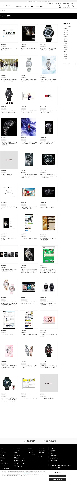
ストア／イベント (40, 6)
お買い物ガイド (58, 3)
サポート (32, 6)
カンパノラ (15, 450)
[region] (38, 476)
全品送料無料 (31, 441)
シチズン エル (3, 462)
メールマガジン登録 (55, 468)
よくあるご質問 (54, 458)
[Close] (75, 475)
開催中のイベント (42, 452)
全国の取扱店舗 (42, 450)
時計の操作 (53, 451)
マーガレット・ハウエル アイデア (19, 463)
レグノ (15, 454)
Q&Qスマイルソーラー (17, 457)
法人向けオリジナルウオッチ (18, 458)
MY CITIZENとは (66, 3)
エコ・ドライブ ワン (4, 452)
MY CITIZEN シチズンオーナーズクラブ (60, 465)
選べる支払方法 (51, 441)
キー (2, 466)
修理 (51, 453)
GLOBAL (72, 3)
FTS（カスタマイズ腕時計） (5, 468)
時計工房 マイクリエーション (19, 460)
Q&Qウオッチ (16, 455)
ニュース (47, 6)
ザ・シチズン (3, 450)
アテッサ (2, 455)
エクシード (3, 454)
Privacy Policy (27, 473)
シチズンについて (50, 3)
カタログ (40, 456)
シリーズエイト (3, 458)
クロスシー (3, 460)
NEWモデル (31, 450)
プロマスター (3, 457)
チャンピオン (16, 465)
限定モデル (31, 452)
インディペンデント (17, 466)
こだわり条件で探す (32, 454)
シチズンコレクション (4, 463)
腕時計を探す (18, 6)
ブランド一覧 (26, 6)
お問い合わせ (53, 460)
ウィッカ (15, 452)
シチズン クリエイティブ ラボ (5, 465)
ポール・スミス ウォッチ (17, 462)
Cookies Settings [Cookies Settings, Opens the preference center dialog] (57, 472)
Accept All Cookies (57, 479)
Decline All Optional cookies (57, 476)
